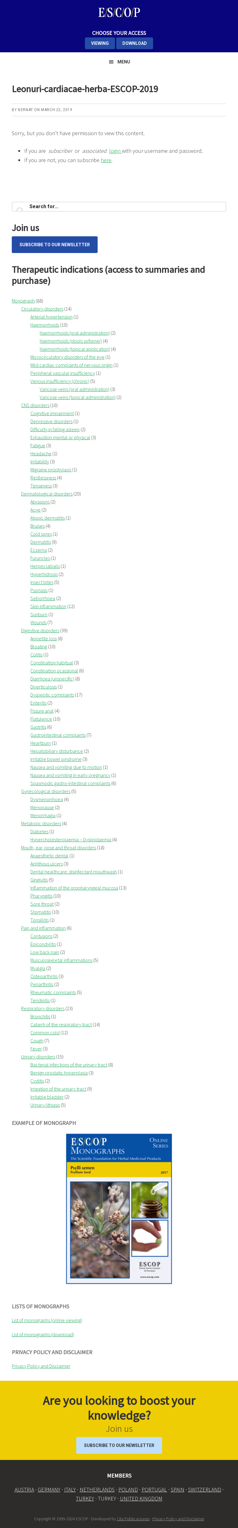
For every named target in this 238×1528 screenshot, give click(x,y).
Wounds (38, 622)
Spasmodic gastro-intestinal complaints (70, 783)
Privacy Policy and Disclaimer (41, 1366)
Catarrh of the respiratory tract (61, 1024)
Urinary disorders (38, 1057)
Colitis (36, 654)
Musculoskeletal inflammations (61, 960)
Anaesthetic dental (49, 855)
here (106, 160)
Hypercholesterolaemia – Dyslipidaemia (70, 839)
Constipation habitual (51, 662)
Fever (36, 1048)
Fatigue (37, 445)
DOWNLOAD (134, 43)
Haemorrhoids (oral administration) (75, 333)
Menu (123, 61)
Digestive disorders (40, 630)
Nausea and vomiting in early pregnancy (70, 775)
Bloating (38, 646)
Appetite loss (43, 638)
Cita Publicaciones (133, 1519)
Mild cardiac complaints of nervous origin (71, 365)
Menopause (42, 807)
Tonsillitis (39, 920)
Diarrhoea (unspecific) (52, 679)
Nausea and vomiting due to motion (66, 767)
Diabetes (39, 831)
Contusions (41, 936)
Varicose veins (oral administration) (74, 389)
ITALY (70, 1489)
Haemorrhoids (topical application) (75, 349)
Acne (35, 510)
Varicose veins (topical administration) (78, 397)
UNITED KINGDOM (141, 1498)
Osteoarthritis (44, 976)
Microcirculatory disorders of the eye (67, 357)
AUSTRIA (24, 1489)
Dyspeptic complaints (52, 695)
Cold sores (41, 534)
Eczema (38, 550)
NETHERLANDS (97, 1489)
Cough (36, 1040)
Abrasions (40, 502)
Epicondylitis (43, 944)
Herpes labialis (45, 566)
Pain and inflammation (43, 928)
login (115, 150)
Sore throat (42, 904)
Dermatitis (40, 542)
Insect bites (41, 582)
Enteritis (38, 703)
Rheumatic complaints (53, 992)
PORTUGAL (154, 1489)
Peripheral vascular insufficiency (62, 373)
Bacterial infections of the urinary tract (68, 1065)
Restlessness (43, 477)
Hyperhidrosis (44, 574)
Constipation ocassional (54, 670)
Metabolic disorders (41, 823)
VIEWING (100, 43)
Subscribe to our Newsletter (55, 244)
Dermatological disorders (47, 494)
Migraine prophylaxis (50, 469)
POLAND (128, 1489)
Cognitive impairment (52, 413)
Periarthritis (41, 984)
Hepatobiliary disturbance (56, 751)
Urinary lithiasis (45, 1105)
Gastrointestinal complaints (58, 735)
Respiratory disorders (42, 1008)
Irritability (39, 461)
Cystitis (37, 1081)
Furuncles (40, 558)
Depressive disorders (51, 421)
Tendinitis (40, 1000)
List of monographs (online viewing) (47, 1320)
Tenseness (41, 486)
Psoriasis (38, 590)
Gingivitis (39, 880)
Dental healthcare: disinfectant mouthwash (73, 872)
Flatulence (41, 719)
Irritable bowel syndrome (56, 759)
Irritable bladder (47, 1097)
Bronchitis (40, 1016)
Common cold (45, 1032)
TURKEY (85, 1498)
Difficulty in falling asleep (55, 429)
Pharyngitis (41, 896)
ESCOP (119, 12)
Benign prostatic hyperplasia (59, 1073)
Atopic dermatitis (47, 518)
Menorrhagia (42, 815)
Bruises (37, 526)
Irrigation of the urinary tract (58, 1089)
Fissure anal (42, 711)
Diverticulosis (43, 687)
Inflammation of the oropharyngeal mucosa (74, 888)
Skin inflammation (48, 606)
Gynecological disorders (45, 791)
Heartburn (40, 743)
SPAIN (177, 1489)
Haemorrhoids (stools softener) (71, 341)
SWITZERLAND (204, 1489)
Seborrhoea (42, 598)
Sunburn (38, 614)
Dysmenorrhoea (46, 799)
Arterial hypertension (51, 317)
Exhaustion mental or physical (60, 437)
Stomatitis (40, 912)
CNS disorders (35, 405)
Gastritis (38, 727)
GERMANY (49, 1489)
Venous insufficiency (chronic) (59, 381)
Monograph (23, 301)
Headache (40, 453)
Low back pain (44, 952)
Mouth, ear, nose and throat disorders (58, 847)
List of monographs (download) (43, 1334)
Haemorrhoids (44, 325)
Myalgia (37, 968)
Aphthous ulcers (46, 864)
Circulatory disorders (42, 309)
